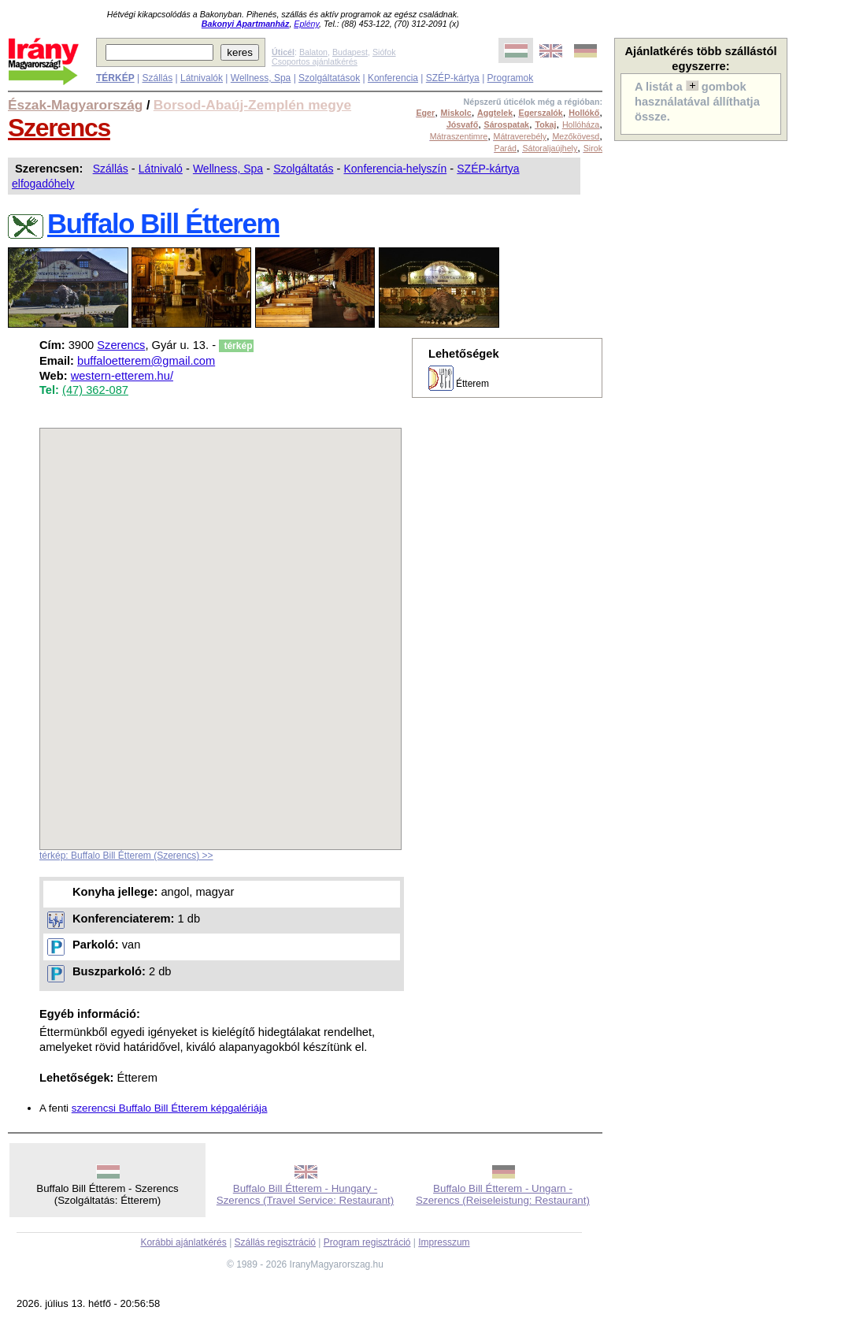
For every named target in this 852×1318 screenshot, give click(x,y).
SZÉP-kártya (453, 78)
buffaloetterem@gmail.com (146, 361)
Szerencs (59, 127)
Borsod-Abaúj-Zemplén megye (252, 105)
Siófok (384, 52)
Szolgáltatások (329, 78)
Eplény (306, 23)
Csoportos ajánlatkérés (314, 61)
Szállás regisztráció (275, 1242)
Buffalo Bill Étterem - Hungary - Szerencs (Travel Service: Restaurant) (305, 1194)
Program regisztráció (367, 1242)
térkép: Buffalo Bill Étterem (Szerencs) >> (126, 855)
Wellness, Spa (261, 78)
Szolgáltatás (303, 168)
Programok (510, 78)
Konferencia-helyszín (394, 168)
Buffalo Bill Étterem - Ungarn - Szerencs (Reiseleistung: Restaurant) (503, 1194)
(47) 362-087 (95, 390)
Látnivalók (201, 78)
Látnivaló (161, 168)
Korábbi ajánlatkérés (183, 1242)
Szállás (157, 78)
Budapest (350, 52)
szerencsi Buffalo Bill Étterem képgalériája (170, 1108)
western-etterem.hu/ (122, 375)
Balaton (313, 52)
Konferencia (393, 78)
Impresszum (443, 1242)
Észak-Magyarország (75, 105)
